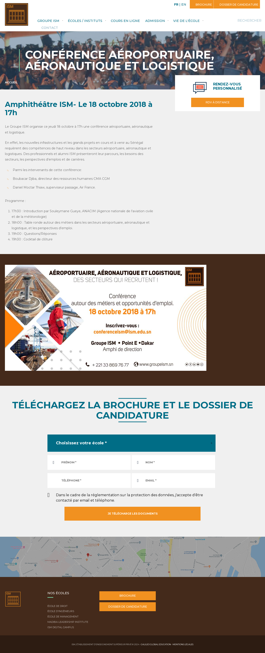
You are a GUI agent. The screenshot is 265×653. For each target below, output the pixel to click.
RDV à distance (218, 102)
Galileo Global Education (156, 644)
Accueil (11, 82)
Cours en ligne (125, 21)
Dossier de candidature (238, 4)
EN (183, 4)
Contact (49, 28)
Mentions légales (183, 644)
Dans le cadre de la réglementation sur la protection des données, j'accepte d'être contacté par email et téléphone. (129, 497)
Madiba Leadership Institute (67, 621)
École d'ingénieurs (60, 611)
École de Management (63, 616)
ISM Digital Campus (60, 627)
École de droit (57, 606)
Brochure (203, 4)
